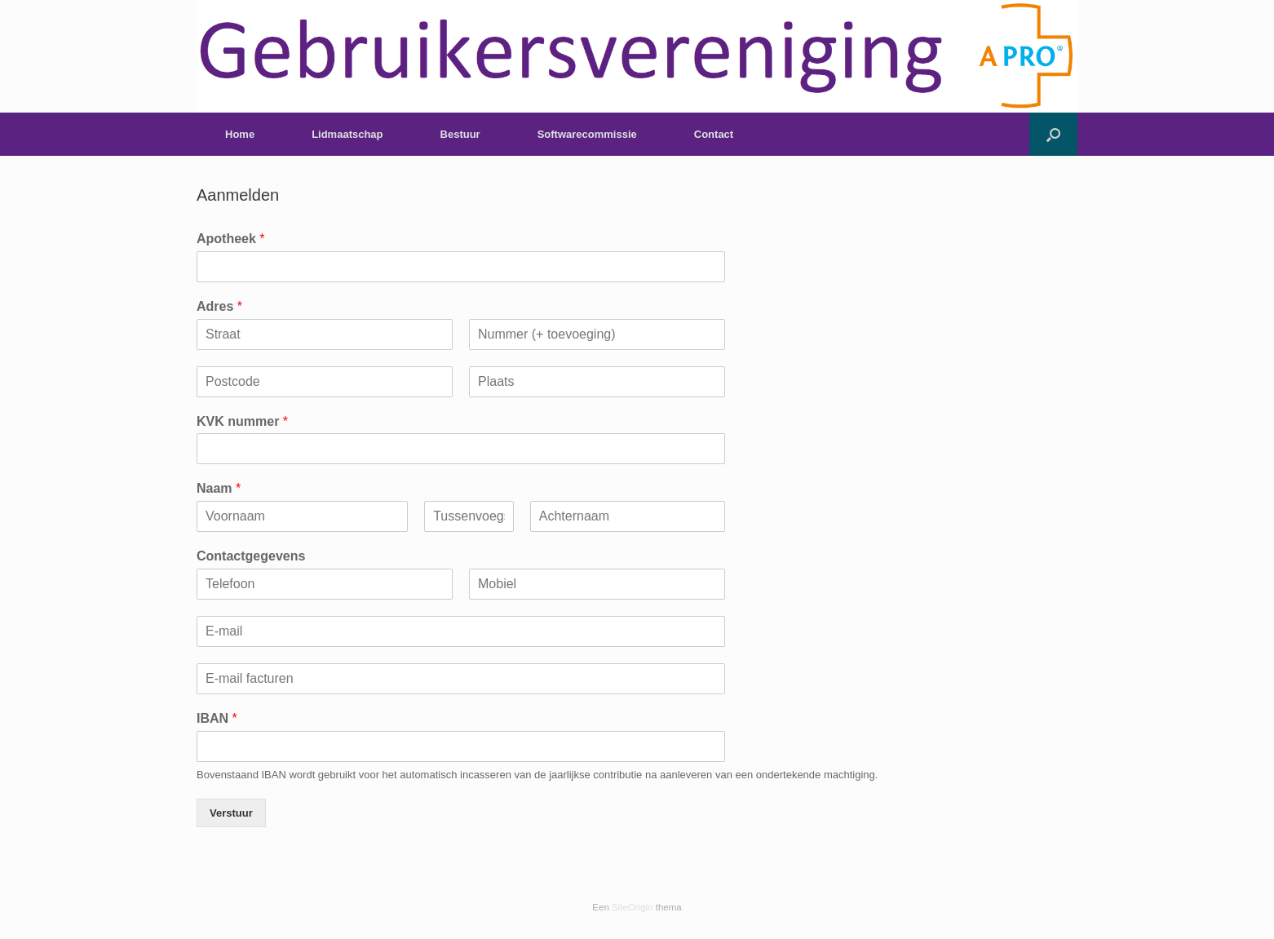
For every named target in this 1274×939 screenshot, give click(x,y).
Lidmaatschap (347, 134)
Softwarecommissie (587, 134)
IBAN (217, 718)
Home (239, 134)
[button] (1053, 134)
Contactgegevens (251, 556)
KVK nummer (242, 421)
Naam (219, 488)
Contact (713, 134)
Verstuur (231, 813)
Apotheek (231, 239)
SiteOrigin (632, 907)
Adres (219, 306)
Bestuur (460, 134)
